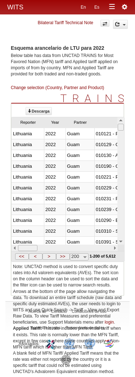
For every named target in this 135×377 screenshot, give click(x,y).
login (109, 322)
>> (62, 256)
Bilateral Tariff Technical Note (65, 22)
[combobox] (79, 256)
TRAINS (95, 98)
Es (96, 7)
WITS (15, 7)
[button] (22, 256)
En (83, 7)
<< (21, 256)
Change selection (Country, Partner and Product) (57, 87)
